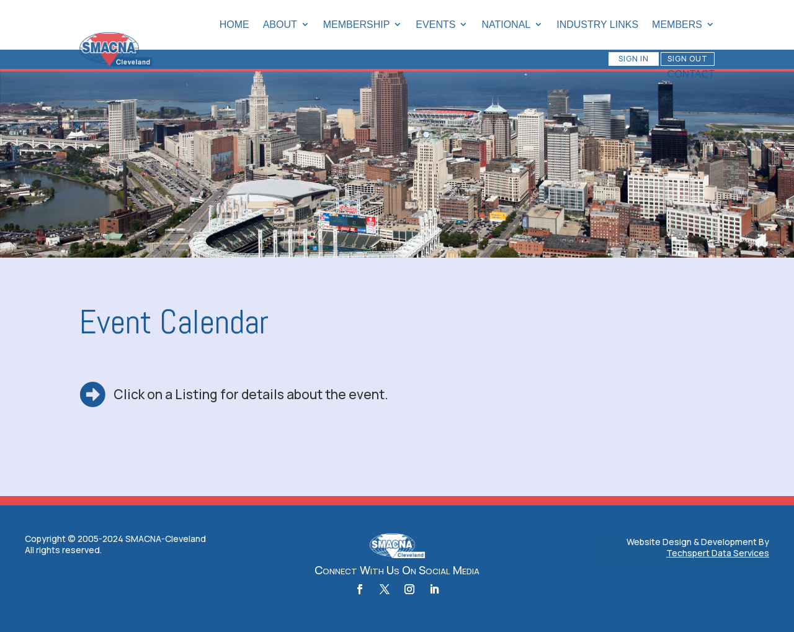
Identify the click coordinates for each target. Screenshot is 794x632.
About (280, 24)
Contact (691, 74)
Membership (356, 24)
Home (234, 24)
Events (435, 24)
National (505, 24)
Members (677, 24)
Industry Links (597, 24)
